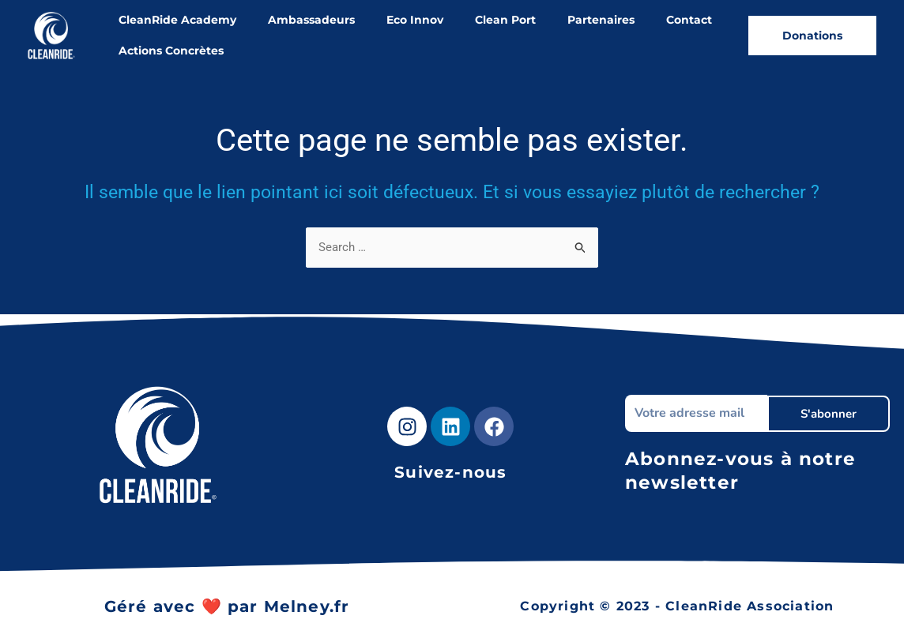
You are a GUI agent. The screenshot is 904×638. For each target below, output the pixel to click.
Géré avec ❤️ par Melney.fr (227, 606)
